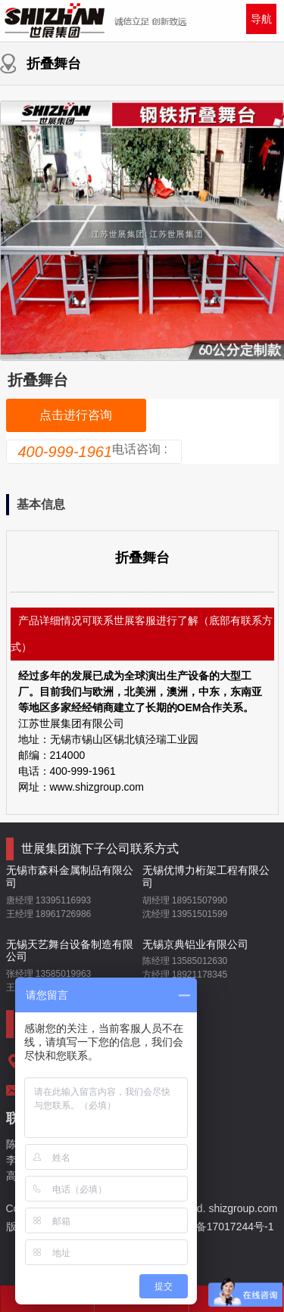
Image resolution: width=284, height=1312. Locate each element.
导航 (261, 19)
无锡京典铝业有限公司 (195, 944)
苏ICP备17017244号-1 (221, 1226)
